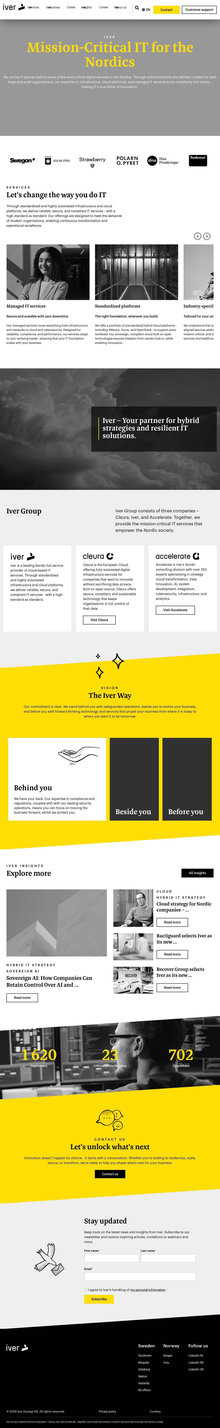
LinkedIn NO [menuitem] (196, 1362)
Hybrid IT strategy (31, 965)
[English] (146, 9)
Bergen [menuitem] (167, 1355)
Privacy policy (107, 1411)
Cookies (155, 1411)
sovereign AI (23, 971)
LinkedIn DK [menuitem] (196, 1369)
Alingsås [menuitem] (143, 1362)
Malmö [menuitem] (142, 1376)
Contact (166, 10)
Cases (71, 7)
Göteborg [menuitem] (144, 1369)
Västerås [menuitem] (144, 1383)
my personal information (147, 1290)
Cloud (164, 891)
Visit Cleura (99, 620)
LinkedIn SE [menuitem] (195, 1355)
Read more (22, 997)
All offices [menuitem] (144, 1390)
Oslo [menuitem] (166, 1362)
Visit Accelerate (175, 610)
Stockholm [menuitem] (145, 1355)
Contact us (110, 1174)
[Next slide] (206, 236)
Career (103, 7)
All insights (197, 873)
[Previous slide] (197, 236)
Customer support (199, 9)
